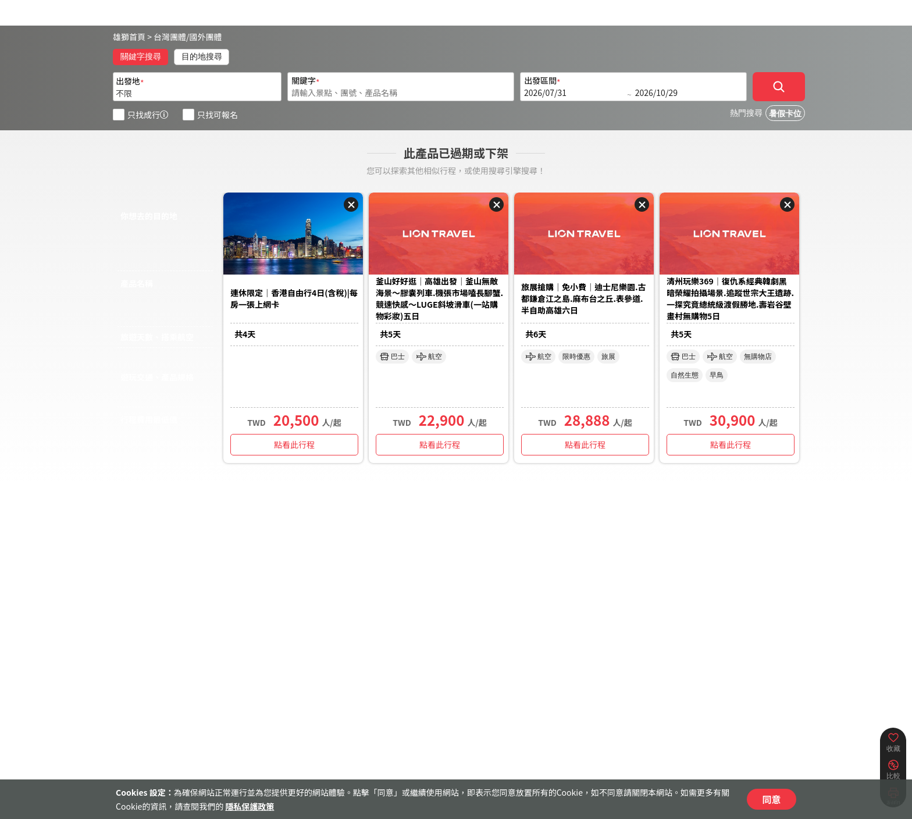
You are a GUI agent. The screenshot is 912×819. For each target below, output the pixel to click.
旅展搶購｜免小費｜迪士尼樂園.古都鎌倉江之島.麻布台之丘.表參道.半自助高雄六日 (583, 298)
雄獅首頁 (129, 36)
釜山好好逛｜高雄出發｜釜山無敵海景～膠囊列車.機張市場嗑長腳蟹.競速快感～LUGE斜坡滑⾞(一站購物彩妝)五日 (439, 298)
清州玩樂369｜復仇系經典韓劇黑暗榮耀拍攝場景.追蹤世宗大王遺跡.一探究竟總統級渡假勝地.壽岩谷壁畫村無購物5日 (730, 298)
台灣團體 (170, 36)
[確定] (779, 86)
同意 (771, 799)
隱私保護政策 (249, 806)
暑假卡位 (785, 113)
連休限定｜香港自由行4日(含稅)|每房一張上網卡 (294, 298)
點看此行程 (294, 444)
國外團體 (206, 36)
